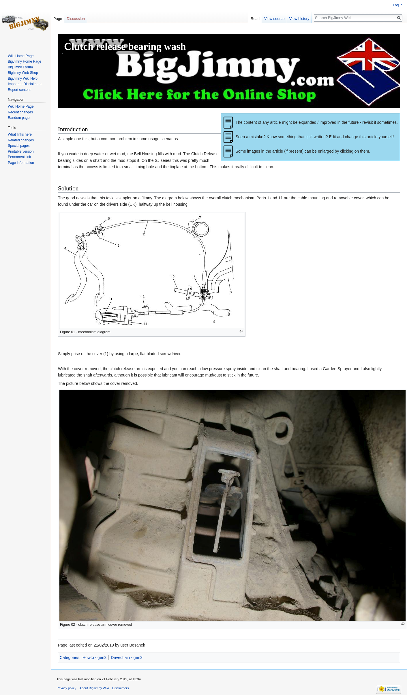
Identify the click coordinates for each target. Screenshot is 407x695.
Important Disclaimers (24, 84)
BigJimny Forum (20, 67)
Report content (19, 90)
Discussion (76, 18)
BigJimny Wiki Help (22, 78)
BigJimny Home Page (24, 61)
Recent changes (20, 112)
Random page (18, 118)
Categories (69, 657)
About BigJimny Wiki (94, 688)
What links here (20, 134)
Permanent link (19, 157)
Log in (397, 5)
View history (299, 18)
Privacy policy (66, 688)
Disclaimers (120, 688)
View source (274, 18)
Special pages (18, 146)
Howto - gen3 (94, 657)
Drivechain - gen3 (126, 657)
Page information (21, 163)
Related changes (21, 140)
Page (57, 18)
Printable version (20, 151)
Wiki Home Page (20, 56)
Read (255, 18)
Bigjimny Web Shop (23, 73)
